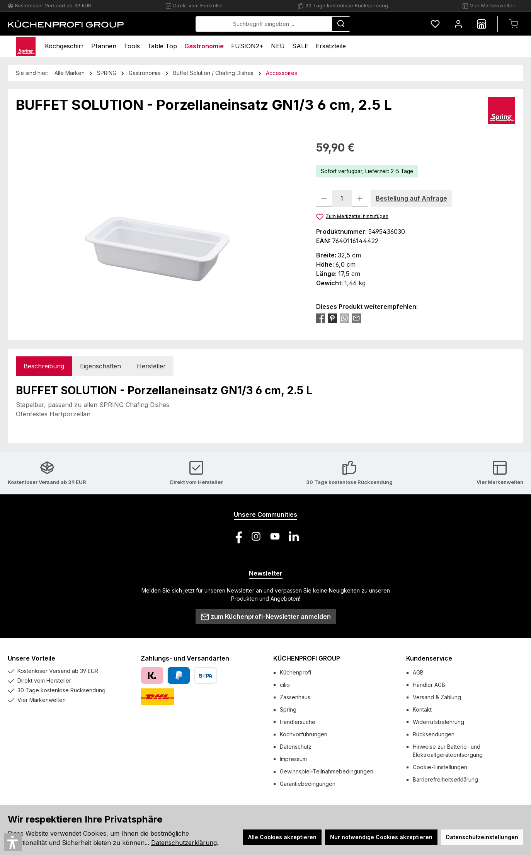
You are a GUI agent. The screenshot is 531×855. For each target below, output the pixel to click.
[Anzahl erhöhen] (360, 198)
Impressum (293, 759)
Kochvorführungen (303, 734)
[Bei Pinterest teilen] (332, 318)
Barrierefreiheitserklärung (445, 779)
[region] (158, 223)
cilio (285, 684)
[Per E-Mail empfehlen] (356, 318)
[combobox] (264, 24)
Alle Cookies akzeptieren (282, 837)
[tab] (44, 366)
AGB (418, 672)
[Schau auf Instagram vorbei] (256, 536)
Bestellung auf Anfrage (411, 198)
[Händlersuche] (481, 24)
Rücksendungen (433, 734)
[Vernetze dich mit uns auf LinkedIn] (294, 536)
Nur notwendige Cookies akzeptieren (381, 837)
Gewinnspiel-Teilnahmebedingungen (326, 771)
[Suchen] (341, 24)
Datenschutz (295, 746)
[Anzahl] (342, 198)
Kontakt (422, 709)
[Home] (26, 46)
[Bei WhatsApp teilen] (344, 318)
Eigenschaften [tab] (100, 366)
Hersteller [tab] (151, 366)
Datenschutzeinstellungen (482, 837)
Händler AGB (429, 684)
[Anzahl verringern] (324, 198)
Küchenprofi (295, 672)
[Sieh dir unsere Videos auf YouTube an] (275, 536)
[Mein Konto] (458, 24)
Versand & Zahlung (437, 697)
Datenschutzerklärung (184, 842)
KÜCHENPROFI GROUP (306, 658)
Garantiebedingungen (307, 783)
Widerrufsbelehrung (438, 722)
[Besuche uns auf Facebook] (237, 536)
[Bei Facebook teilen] (320, 318)
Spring (288, 709)
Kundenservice (429, 658)
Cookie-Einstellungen (440, 767)
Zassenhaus (295, 697)
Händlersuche (297, 722)
